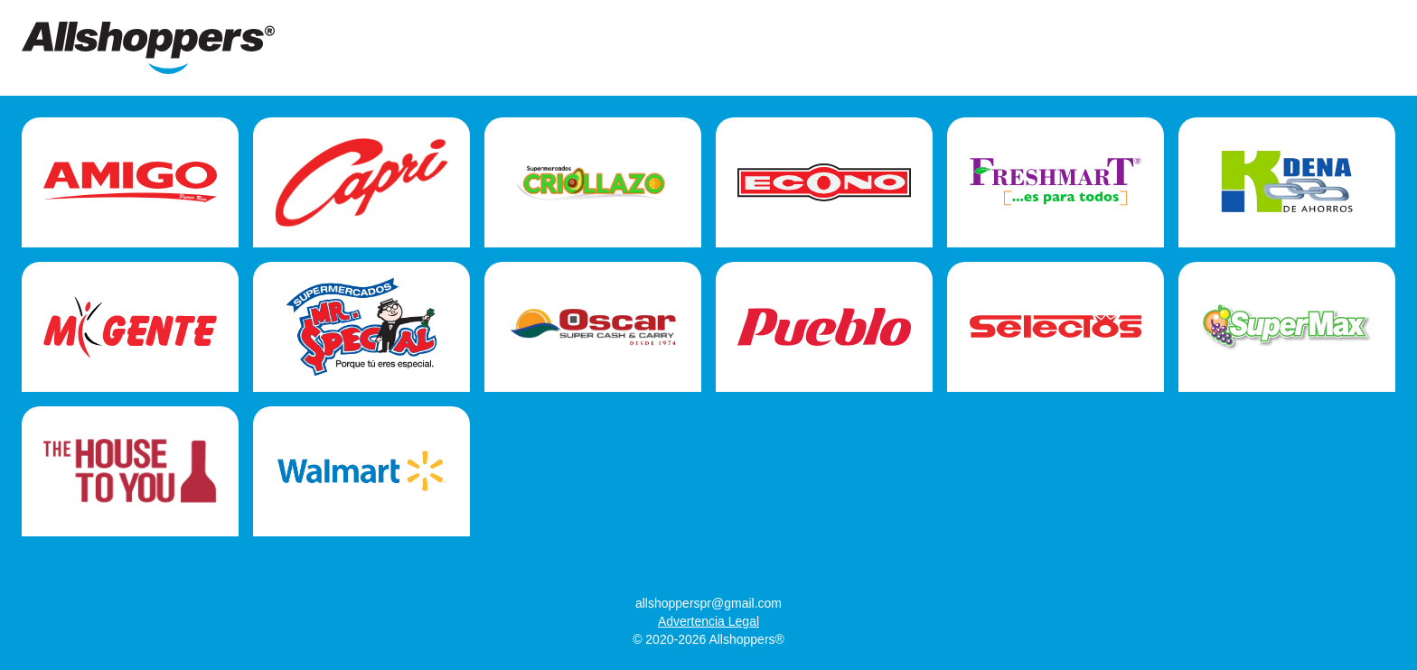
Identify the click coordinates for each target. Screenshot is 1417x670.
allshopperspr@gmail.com (708, 603)
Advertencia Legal (708, 621)
